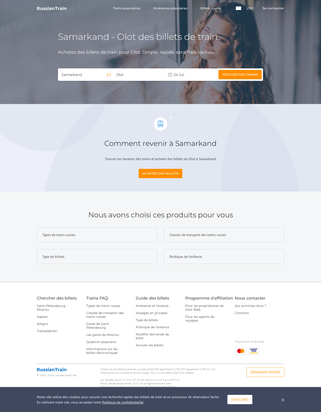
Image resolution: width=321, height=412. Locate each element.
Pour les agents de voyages (199, 318)
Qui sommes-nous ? (250, 306)
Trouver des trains (240, 75)
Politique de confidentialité (122, 402)
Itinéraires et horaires (152, 306)
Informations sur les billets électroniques (102, 351)
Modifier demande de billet (152, 336)
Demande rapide (265, 372)
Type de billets (147, 320)
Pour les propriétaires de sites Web (204, 308)
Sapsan (42, 317)
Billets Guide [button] (211, 8)
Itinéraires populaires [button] (170, 8)
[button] (238, 8)
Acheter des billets (160, 173)
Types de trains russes (103, 306)
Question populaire (101, 342)
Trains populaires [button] (127, 8)
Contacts (242, 313)
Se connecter (273, 8)
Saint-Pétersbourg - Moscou (52, 308)
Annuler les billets (149, 345)
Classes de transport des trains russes (105, 315)
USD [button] (250, 8)
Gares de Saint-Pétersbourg (98, 326)
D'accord (240, 400)
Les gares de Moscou (102, 335)
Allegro (42, 324)
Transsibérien (47, 331)
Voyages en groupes (151, 313)
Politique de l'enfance (152, 327)
